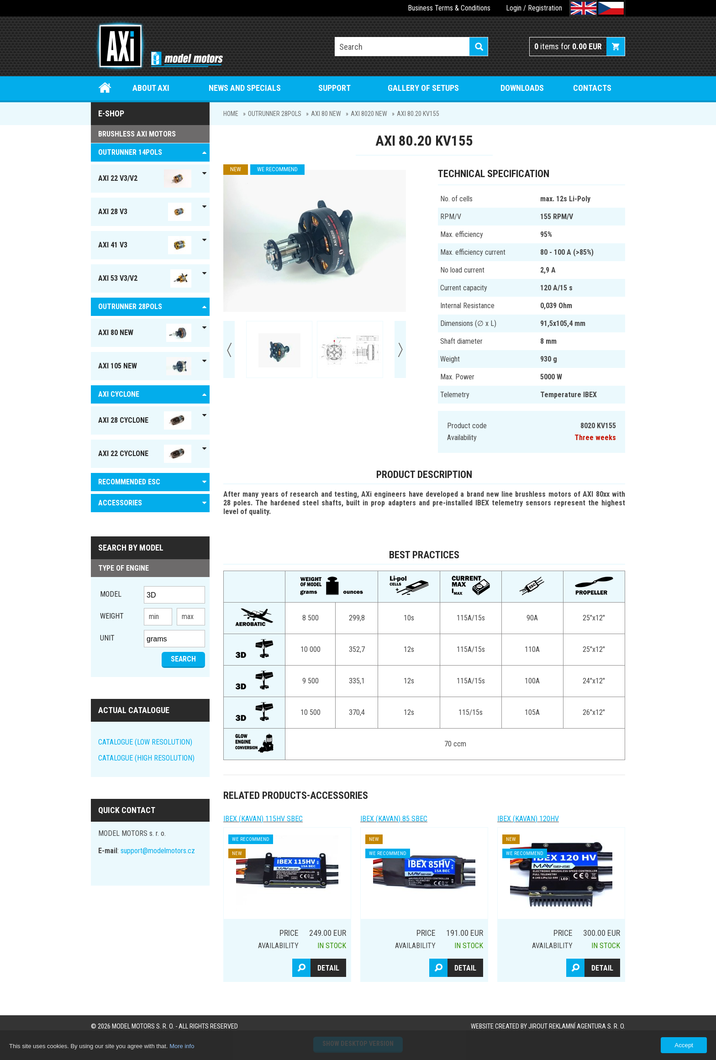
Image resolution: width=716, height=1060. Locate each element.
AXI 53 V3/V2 (144, 278)
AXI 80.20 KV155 (418, 113)
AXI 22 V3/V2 (144, 178)
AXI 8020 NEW (369, 113)
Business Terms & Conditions (449, 8)
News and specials (245, 88)
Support (334, 88)
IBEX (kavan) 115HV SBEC (263, 818)
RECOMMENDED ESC (129, 482)
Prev (229, 349)
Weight (112, 616)
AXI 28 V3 (144, 212)
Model (110, 594)
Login (513, 8)
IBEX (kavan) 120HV (528, 818)
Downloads (522, 88)
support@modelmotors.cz (158, 850)
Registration (545, 8)
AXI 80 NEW (326, 113)
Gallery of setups (423, 88)
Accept (683, 1045)
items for (568, 46)
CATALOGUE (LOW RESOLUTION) (145, 742)
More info (181, 1046)
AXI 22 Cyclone (144, 454)
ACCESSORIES (120, 503)
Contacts (592, 88)
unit (107, 638)
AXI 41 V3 (144, 245)
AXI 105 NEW (144, 366)
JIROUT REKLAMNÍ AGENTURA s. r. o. (576, 1026)
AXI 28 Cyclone (144, 420)
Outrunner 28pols (274, 113)
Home (105, 88)
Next (400, 349)
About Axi (150, 88)
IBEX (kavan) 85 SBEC (393, 818)
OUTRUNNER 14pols (130, 152)
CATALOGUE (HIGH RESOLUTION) (146, 758)
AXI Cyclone (118, 394)
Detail (328, 968)
